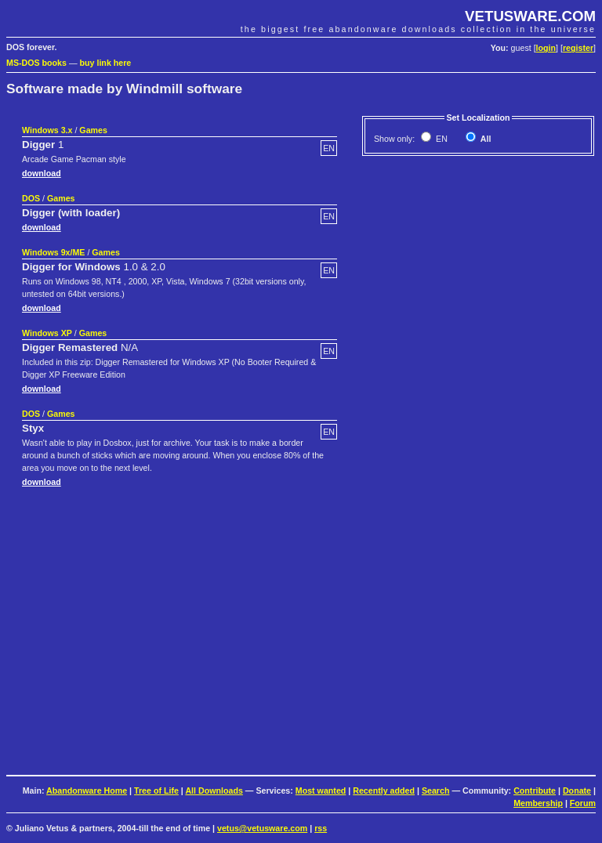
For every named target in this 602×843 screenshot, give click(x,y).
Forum (583, 803)
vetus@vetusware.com (262, 828)
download (41, 173)
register (578, 47)
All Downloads (213, 790)
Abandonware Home (86, 790)
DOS (31, 198)
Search (436, 790)
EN (440, 138)
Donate (577, 790)
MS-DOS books (36, 62)
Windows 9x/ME (53, 252)
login (546, 47)
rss (320, 828)
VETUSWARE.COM (530, 16)
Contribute (534, 790)
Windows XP (47, 333)
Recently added (384, 790)
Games (93, 130)
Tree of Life (156, 790)
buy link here (106, 62)
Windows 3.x (47, 130)
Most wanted (321, 790)
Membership (538, 803)
